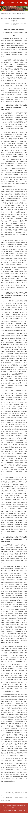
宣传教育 (12, 13)
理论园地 (19, 13)
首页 (7, 13)
